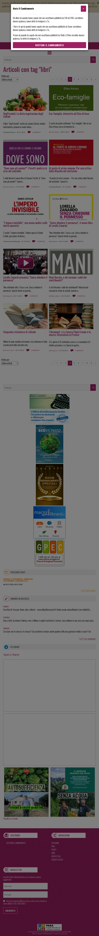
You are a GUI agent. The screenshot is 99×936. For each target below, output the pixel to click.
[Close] (83, 9)
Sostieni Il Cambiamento (49, 45)
